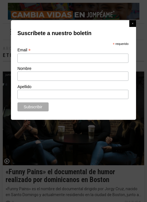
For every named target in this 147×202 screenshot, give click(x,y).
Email (24, 50)
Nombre (24, 68)
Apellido (24, 86)
